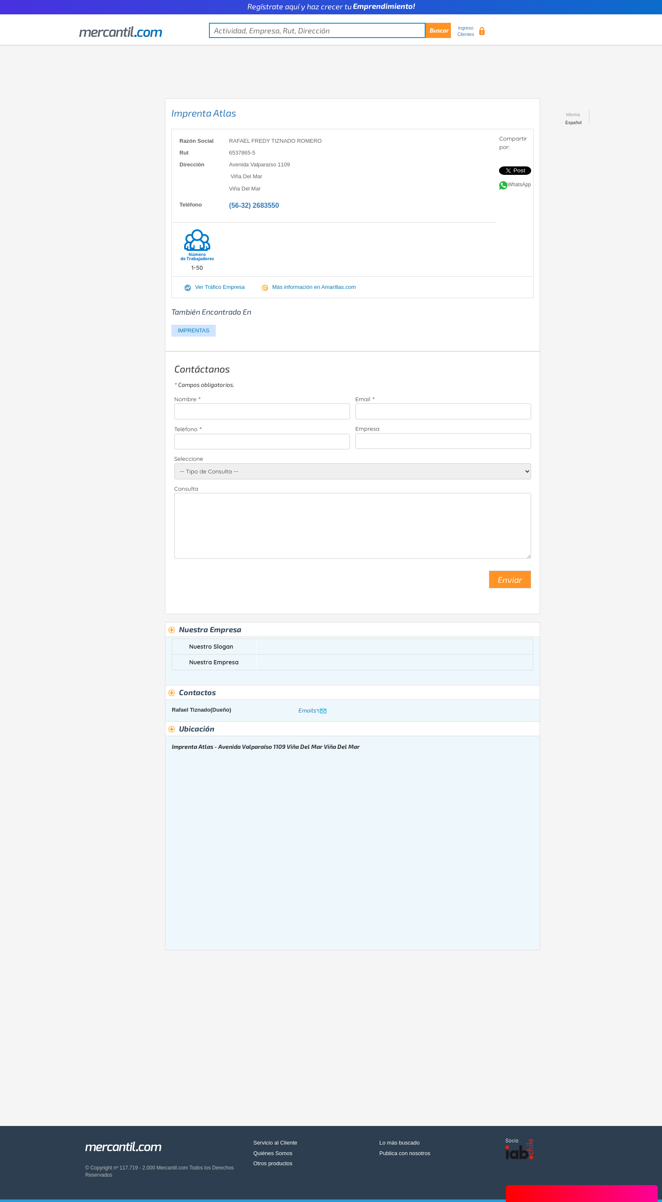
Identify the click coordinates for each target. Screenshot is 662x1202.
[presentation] (238, 582)
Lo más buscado (400, 1142)
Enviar (510, 579)
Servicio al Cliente (275, 1142)
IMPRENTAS (193, 330)
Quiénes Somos (273, 1153)
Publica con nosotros (405, 1153)
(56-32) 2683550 (254, 205)
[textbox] (330, 30)
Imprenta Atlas (203, 113)
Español (573, 122)
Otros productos (273, 1163)
